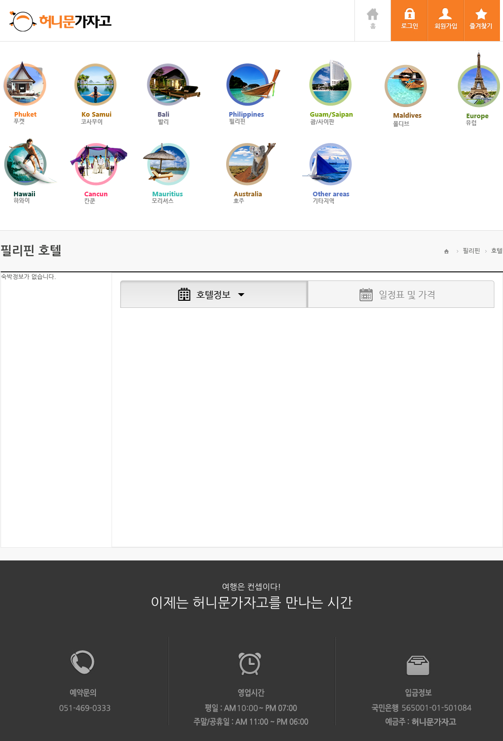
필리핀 (471, 251)
